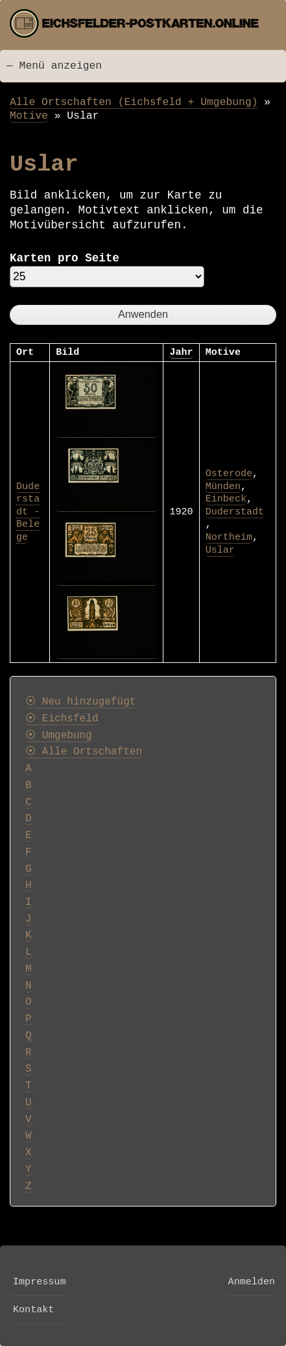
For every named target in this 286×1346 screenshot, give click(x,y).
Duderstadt (235, 512)
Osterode (229, 473)
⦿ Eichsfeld (62, 719)
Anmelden (251, 1282)
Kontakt (33, 1310)
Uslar (220, 550)
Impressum (39, 1282)
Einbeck (226, 499)
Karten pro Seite (64, 258)
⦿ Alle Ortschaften (83, 752)
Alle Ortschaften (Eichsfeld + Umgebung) (134, 102)
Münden (223, 486)
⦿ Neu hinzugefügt (80, 702)
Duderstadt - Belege (28, 512)
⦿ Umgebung (58, 735)
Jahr (181, 352)
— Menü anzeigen (54, 66)
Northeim (229, 537)
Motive (29, 116)
